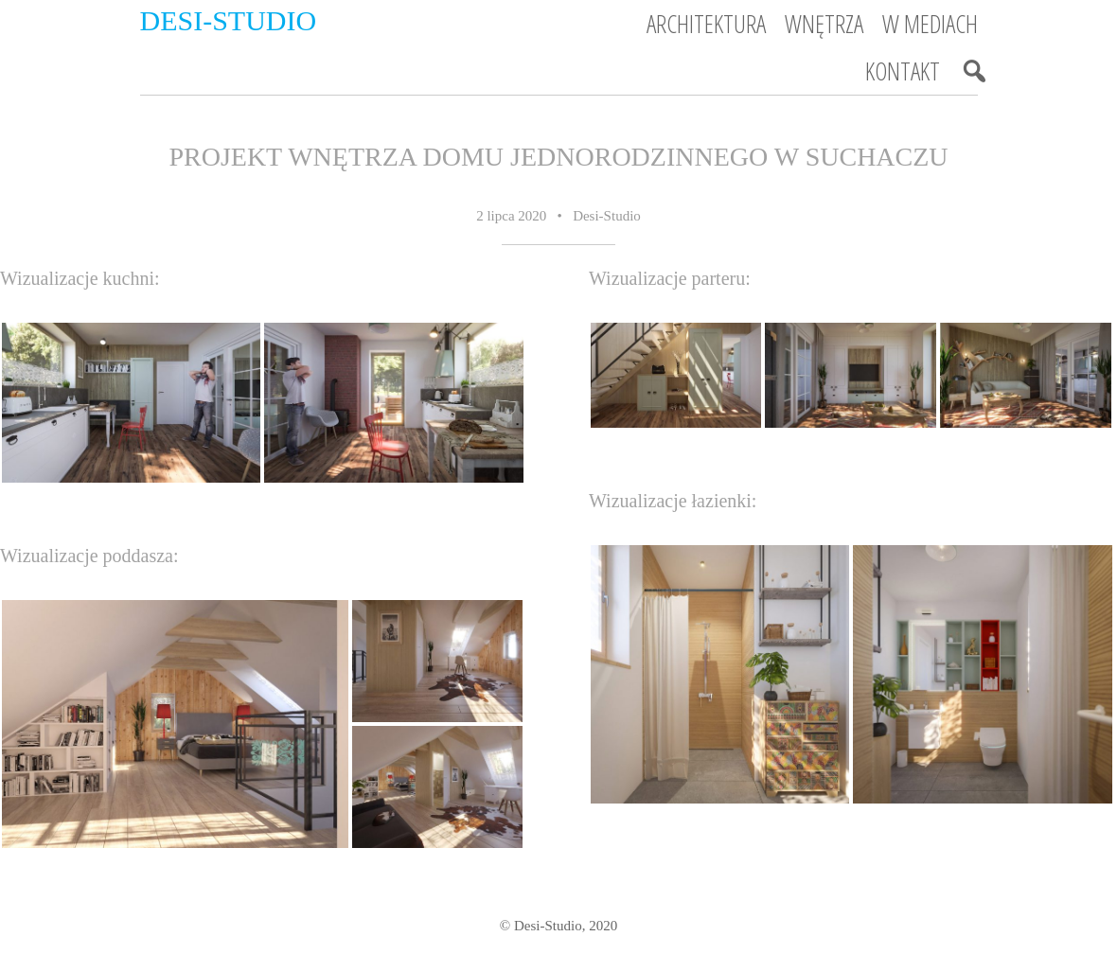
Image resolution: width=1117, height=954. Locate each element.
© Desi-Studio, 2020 (558, 925)
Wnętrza (824, 23)
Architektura (706, 23)
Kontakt (902, 71)
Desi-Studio (228, 20)
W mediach (930, 23)
